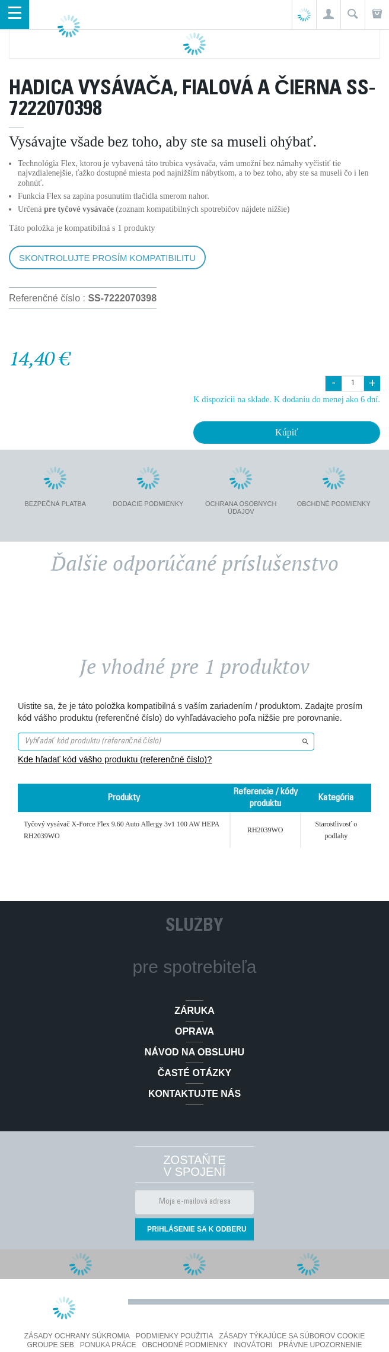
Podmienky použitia (174, 1336)
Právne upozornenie (320, 1345)
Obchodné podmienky (185, 1345)
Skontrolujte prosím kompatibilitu (107, 258)
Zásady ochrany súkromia (77, 1336)
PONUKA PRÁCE (108, 1345)
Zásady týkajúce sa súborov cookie (292, 1336)
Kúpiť (286, 432)
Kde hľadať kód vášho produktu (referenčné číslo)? (115, 759)
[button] (328, 14)
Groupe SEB (50, 1345)
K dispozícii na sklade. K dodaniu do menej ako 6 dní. (286, 399)
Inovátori (253, 1345)
